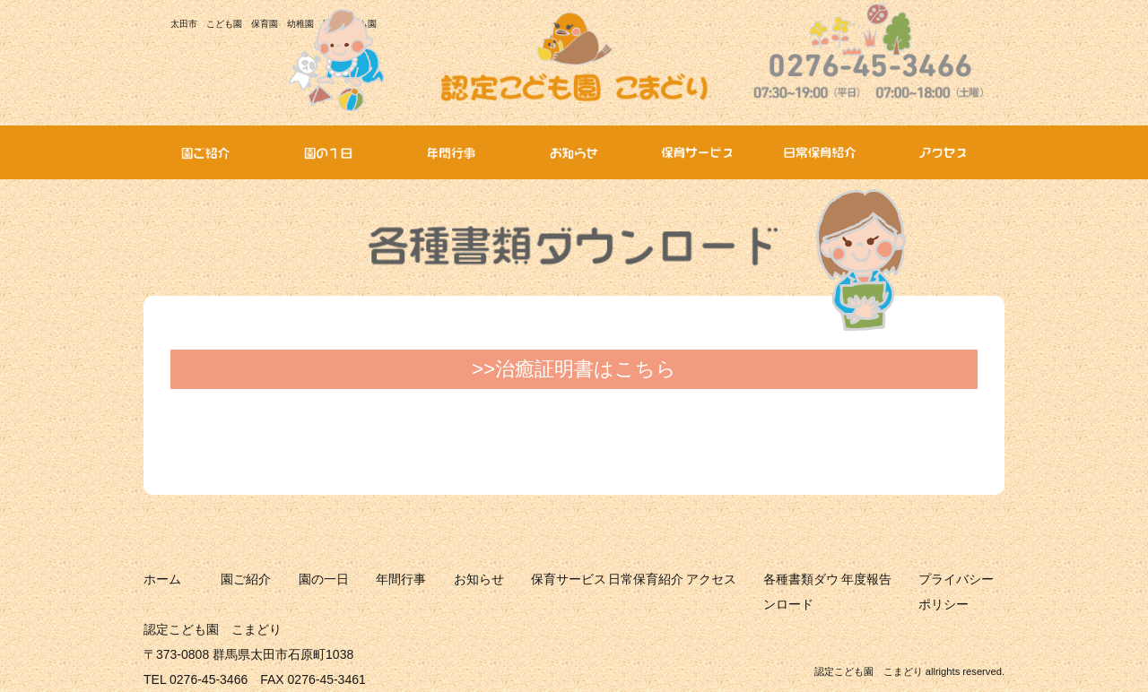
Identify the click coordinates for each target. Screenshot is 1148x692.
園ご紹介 (246, 579)
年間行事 (401, 579)
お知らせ (479, 579)
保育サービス (568, 579)
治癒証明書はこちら (585, 369)
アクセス (711, 579)
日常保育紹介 (645, 579)
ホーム (162, 579)
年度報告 (866, 579)
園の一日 (324, 579)
